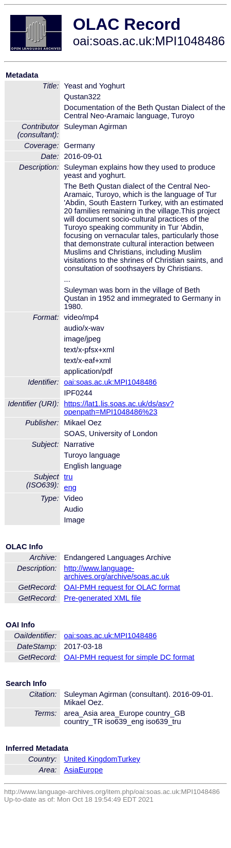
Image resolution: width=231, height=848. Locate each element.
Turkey (129, 759)
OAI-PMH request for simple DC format (129, 657)
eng (70, 487)
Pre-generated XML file (102, 598)
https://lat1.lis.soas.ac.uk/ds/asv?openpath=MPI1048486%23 (119, 408)
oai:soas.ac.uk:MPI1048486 (110, 382)
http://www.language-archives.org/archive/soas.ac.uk (116, 572)
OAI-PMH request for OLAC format (122, 587)
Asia (71, 770)
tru (68, 477)
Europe (91, 770)
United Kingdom (91, 759)
